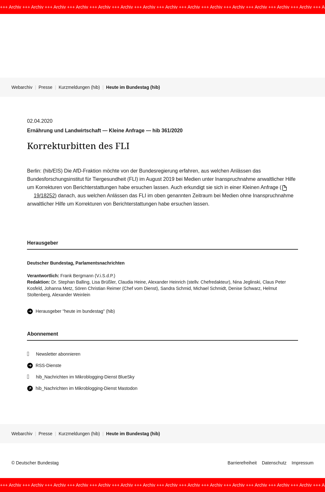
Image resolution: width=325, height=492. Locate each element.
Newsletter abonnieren (58, 354)
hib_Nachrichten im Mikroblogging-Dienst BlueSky (85, 376)
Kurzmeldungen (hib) (79, 87)
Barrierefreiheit (242, 462)
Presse (46, 87)
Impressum (303, 462)
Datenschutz (274, 462)
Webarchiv (21, 87)
